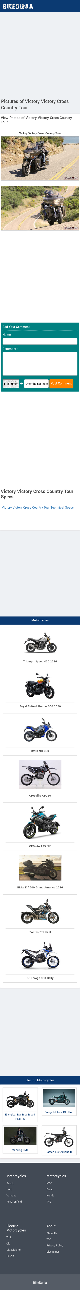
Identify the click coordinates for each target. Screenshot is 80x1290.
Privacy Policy (55, 1245)
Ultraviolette (13, 1250)
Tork (9, 1237)
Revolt (10, 1256)
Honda (50, 1196)
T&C (49, 1239)
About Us (52, 1233)
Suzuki (10, 1183)
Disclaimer (53, 1252)
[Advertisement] (40, 54)
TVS (49, 1202)
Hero (9, 1189)
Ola (8, 1244)
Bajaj (49, 1189)
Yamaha (11, 1196)
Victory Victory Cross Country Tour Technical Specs (38, 507)
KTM (49, 1183)
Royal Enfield (14, 1202)
